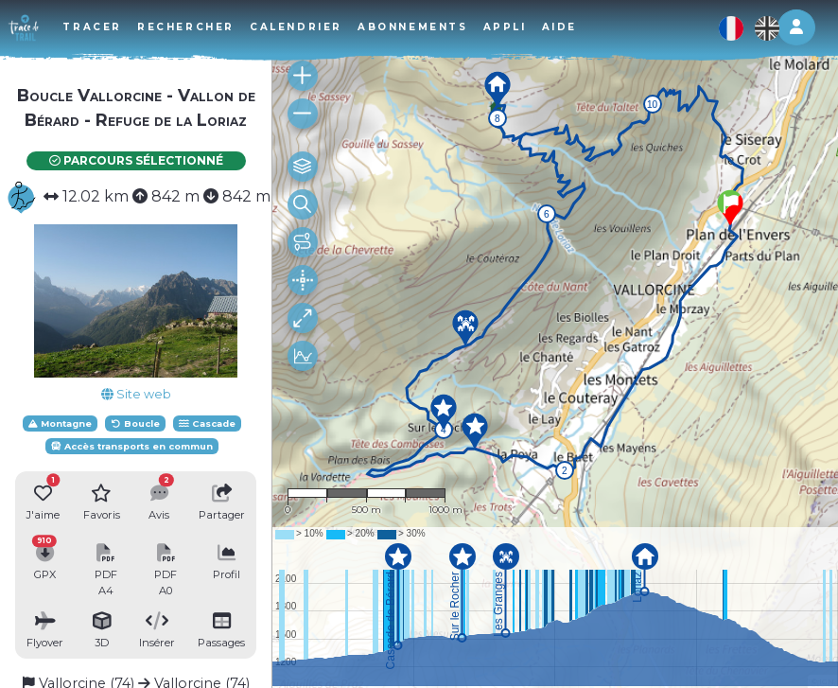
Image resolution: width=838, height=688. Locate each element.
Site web (136, 394)
